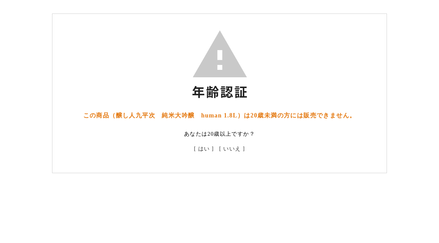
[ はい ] (204, 149)
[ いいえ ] (232, 149)
